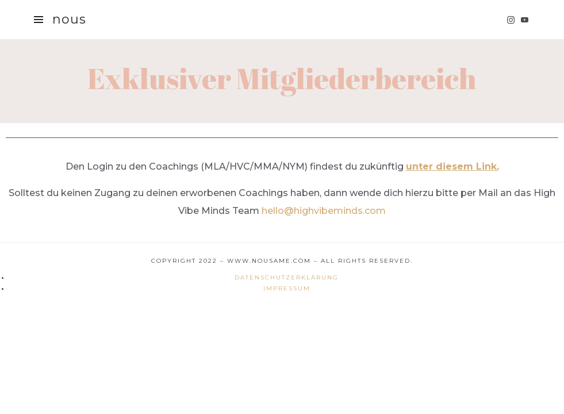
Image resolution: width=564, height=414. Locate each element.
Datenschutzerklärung (287, 277)
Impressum (286, 288)
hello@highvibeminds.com (324, 210)
